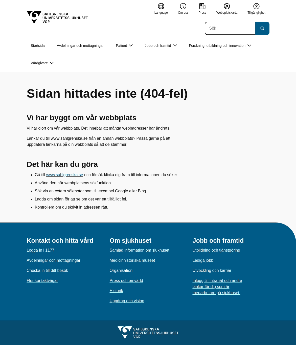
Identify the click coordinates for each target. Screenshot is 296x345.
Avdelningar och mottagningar (80, 46)
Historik (116, 291)
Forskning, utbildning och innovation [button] (220, 45)
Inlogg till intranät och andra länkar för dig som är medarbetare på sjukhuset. (217, 286)
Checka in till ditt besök (47, 270)
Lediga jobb (203, 260)
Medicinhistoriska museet (132, 260)
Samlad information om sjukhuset (140, 250)
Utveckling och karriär (212, 270)
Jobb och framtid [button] (161, 45)
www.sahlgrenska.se (64, 175)
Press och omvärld (126, 280)
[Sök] (230, 28)
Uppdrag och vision (127, 301)
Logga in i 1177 (40, 250)
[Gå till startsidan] (57, 17)
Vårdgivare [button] (42, 63)
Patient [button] (124, 45)
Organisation (121, 270)
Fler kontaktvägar (42, 280)
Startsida (38, 46)
